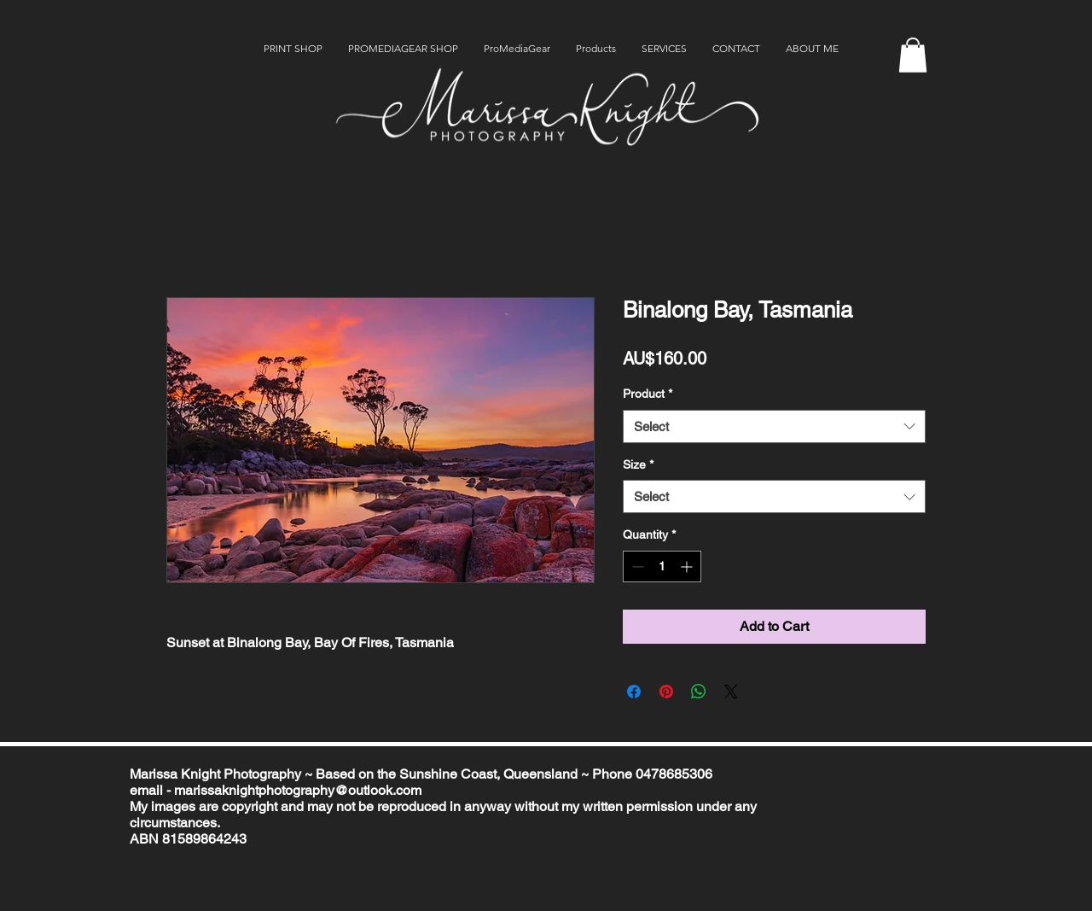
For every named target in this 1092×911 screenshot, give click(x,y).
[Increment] (688, 566)
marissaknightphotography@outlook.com (297, 790)
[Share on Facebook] (634, 691)
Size (638, 464)
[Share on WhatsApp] (698, 691)
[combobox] (774, 426)
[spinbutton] (662, 566)
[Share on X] (731, 691)
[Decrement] (636, 566)
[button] (912, 55)
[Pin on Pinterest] (666, 691)
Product (647, 393)
